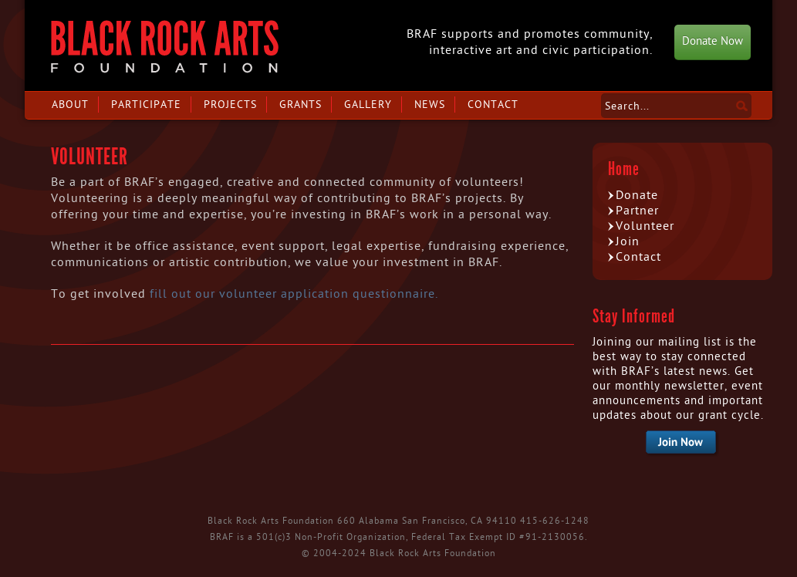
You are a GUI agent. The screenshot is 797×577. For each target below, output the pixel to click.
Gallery (368, 104)
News (429, 104)
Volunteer (645, 226)
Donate (637, 195)
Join (628, 241)
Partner (637, 211)
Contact (493, 104)
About (70, 104)
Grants (300, 104)
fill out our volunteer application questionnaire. (296, 294)
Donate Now (712, 41)
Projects (230, 104)
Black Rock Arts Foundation (165, 46)
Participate (146, 104)
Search (742, 105)
